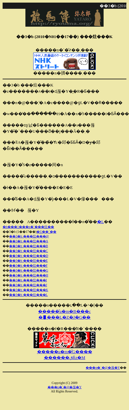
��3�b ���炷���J (28, 285)
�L (100, 221)
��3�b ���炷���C (28, 251)
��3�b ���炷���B (28, 246)
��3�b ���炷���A (28, 241)
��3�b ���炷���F (28, 265)
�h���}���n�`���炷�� (28, 227)
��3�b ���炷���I (28, 280)
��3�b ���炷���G (28, 270)
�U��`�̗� (46, 231)
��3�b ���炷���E (28, 260)
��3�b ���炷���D (28, 256)
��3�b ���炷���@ (29, 236)
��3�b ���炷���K (28, 290)
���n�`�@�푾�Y (103, 367)
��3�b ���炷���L (28, 295)
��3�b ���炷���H (28, 275)
